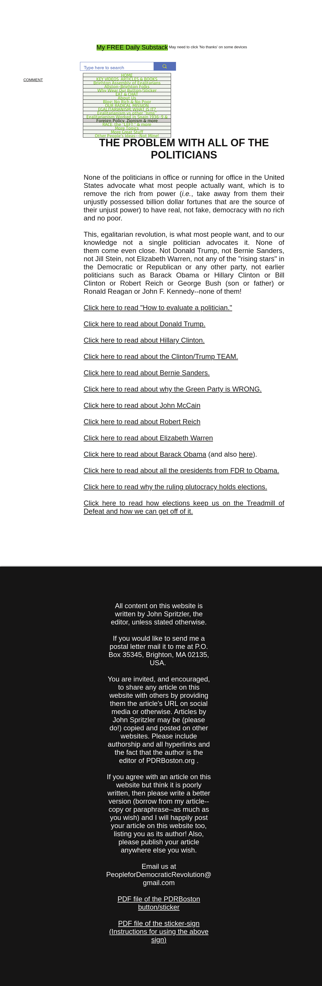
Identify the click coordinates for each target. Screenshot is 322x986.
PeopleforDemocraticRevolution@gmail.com (158, 879)
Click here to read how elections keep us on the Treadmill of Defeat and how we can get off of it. (184, 507)
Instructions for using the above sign (160, 936)
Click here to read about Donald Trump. (145, 324)
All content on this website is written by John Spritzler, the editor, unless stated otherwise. (159, 614)
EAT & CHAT (126, 94)
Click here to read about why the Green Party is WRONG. (173, 389)
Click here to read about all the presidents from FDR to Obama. (181, 470)
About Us (127, 97)
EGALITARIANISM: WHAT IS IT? (127, 109)
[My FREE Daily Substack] (132, 48)
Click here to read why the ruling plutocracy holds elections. (175, 487)
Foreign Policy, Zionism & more (127, 120)
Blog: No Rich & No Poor (127, 101)
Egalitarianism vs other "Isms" (126, 113)
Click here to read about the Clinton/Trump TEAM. (161, 356)
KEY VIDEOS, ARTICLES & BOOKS (126, 79)
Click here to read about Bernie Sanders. (147, 373)
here (246, 454)
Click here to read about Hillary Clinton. (144, 340)
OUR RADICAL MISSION (127, 105)
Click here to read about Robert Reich (142, 422)
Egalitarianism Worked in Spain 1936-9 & (127, 116)
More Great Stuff (127, 132)
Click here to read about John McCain (142, 405)
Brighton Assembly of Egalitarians (127, 82)
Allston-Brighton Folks (127, 86)
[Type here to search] (113, 67)
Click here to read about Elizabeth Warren (148, 438)
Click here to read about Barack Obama (145, 454)
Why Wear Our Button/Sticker (126, 90)
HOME (127, 75)
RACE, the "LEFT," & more (126, 124)
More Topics (127, 128)
